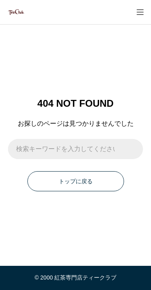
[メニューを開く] (140, 12)
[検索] (133, 149)
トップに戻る (76, 181)
